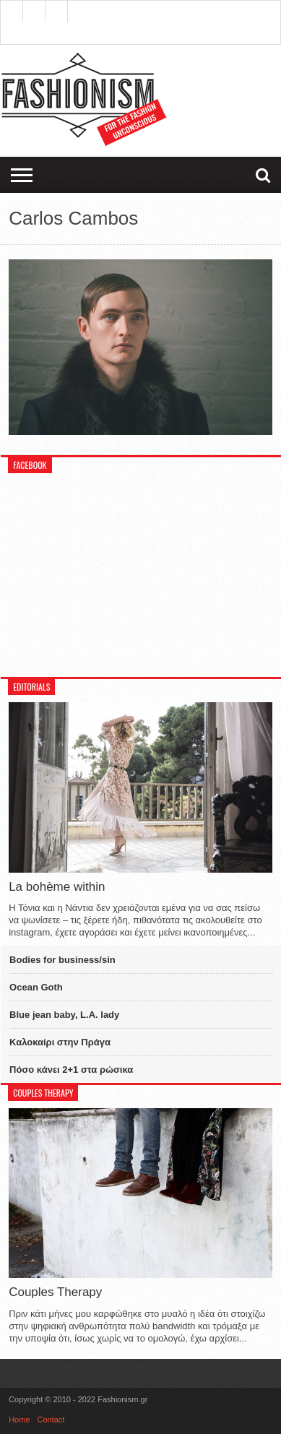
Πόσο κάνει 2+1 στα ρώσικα (71, 1069)
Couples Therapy (55, 1292)
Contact (51, 1419)
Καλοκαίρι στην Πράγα (60, 1042)
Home (19, 1419)
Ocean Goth (36, 987)
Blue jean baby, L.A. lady (64, 1014)
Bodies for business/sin (62, 959)
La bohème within (57, 887)
